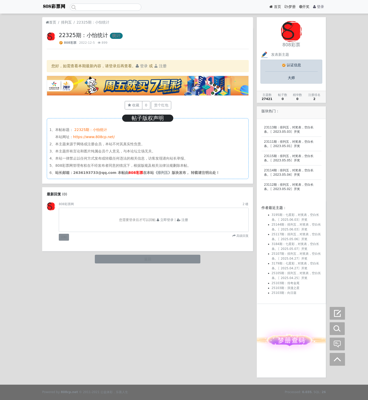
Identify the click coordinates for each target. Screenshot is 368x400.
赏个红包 (161, 105)
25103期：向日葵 (284, 293)
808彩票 (70, 43)
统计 (116, 35)
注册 (160, 66)
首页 (275, 7)
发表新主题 (274, 54)
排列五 (66, 22)
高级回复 (242, 235)
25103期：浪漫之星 (286, 288)
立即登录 (165, 220)
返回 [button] (147, 259)
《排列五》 (163, 173)
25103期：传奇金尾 (286, 283)
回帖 (64, 237)
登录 (318, 7)
